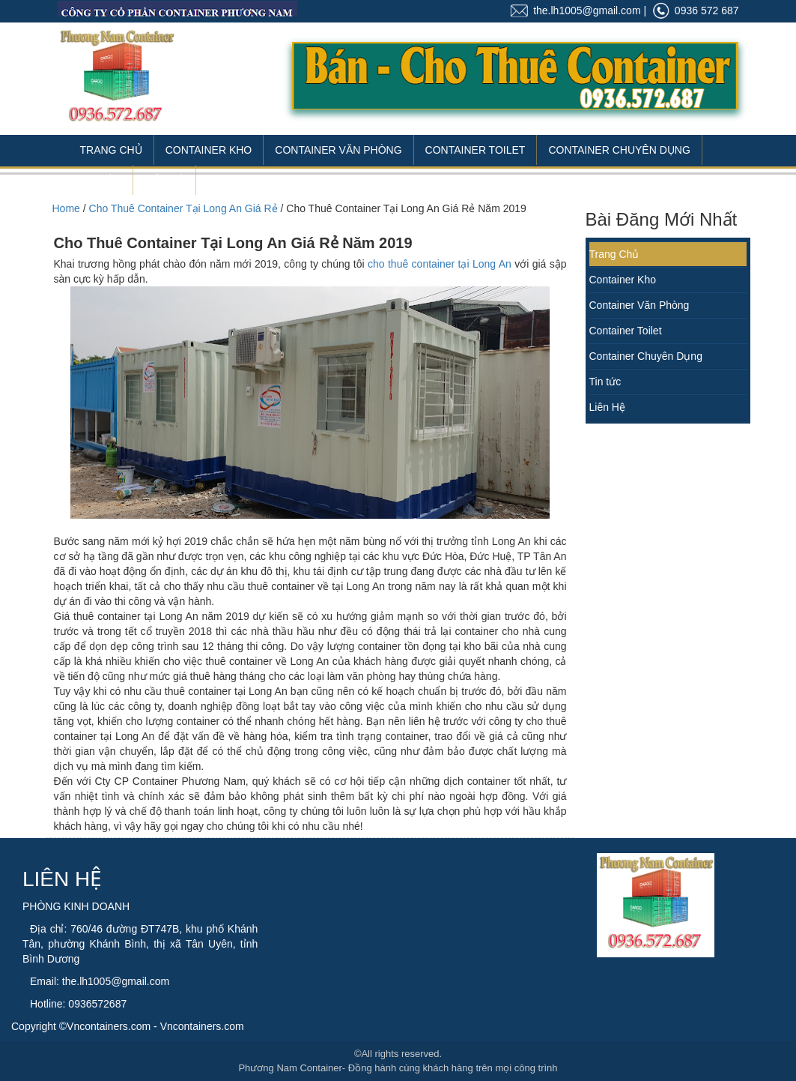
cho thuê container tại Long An (439, 264)
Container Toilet (475, 150)
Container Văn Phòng (338, 150)
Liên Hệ (164, 180)
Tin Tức (101, 180)
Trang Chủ (111, 150)
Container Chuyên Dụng (619, 150)
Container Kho (208, 150)
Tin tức (605, 382)
